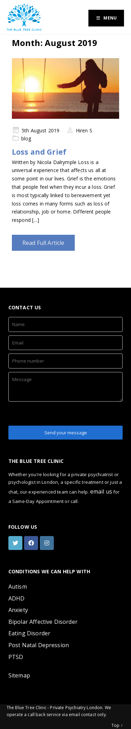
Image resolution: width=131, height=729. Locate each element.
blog (26, 138)
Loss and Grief (39, 152)
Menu (106, 18)
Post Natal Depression (38, 645)
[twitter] (16, 543)
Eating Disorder (29, 633)
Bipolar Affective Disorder (43, 622)
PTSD (15, 657)
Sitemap (19, 675)
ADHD (16, 598)
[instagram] (48, 543)
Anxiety (18, 610)
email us (101, 491)
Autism (17, 586)
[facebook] (32, 543)
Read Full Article (43, 243)
